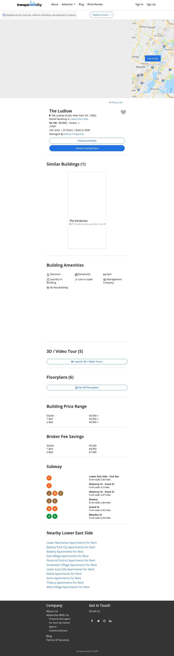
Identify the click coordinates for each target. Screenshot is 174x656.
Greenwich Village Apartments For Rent (72, 565)
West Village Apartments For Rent (68, 587)
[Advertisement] (28, 122)
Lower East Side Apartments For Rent (70, 569)
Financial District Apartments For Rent (71, 560)
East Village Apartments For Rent (68, 556)
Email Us (94, 611)
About (54, 4)
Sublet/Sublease (58, 630)
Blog (81, 4)
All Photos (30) (116, 102)
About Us (52, 611)
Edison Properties (74, 134)
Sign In (139, 4)
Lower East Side (79, 119)
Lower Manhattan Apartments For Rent (72, 543)
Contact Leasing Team (87, 148)
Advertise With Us (57, 615)
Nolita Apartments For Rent (64, 574)
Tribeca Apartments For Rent (65, 582)
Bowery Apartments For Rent (65, 551)
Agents (53, 626)
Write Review (95, 4)
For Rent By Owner (59, 622)
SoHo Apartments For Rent (64, 578)
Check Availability (87, 140)
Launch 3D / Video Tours (87, 361)
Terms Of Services (57, 640)
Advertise (67, 4)
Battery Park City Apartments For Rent (71, 547)
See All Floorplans (87, 387)
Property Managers (60, 618)
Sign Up (151, 4)
